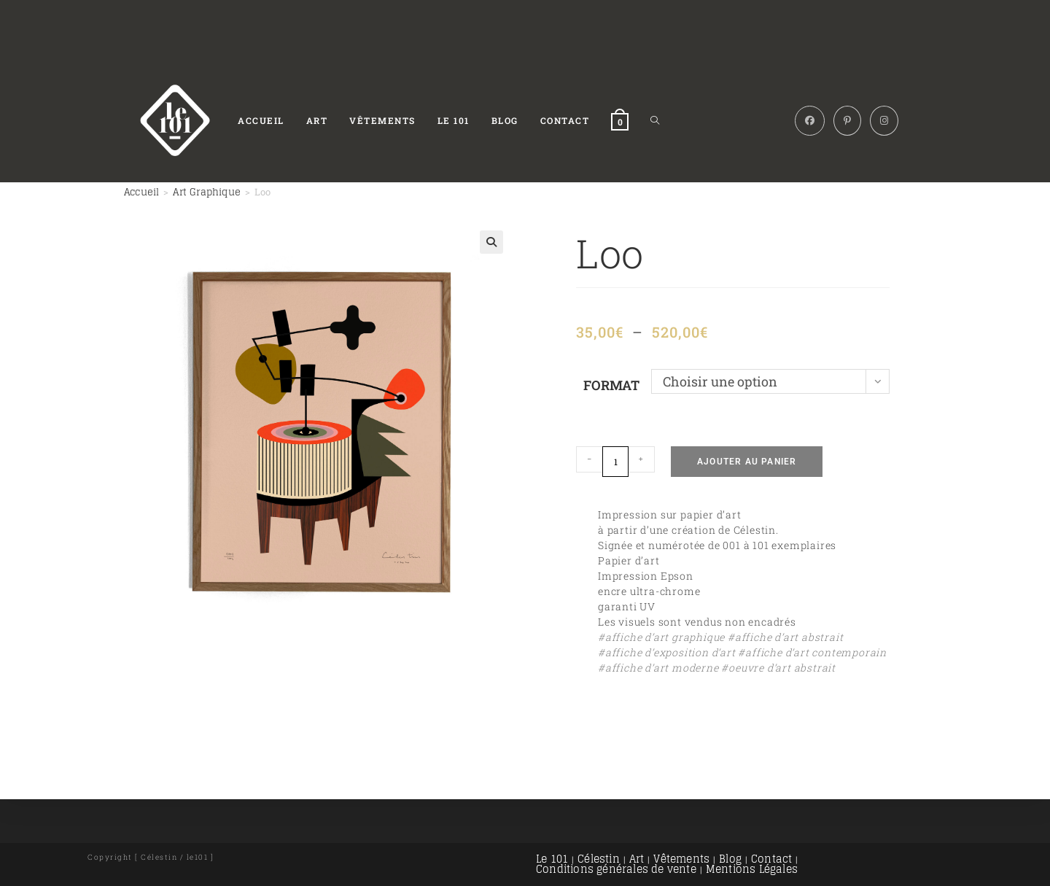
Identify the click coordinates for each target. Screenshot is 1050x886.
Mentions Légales (752, 869)
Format (611, 385)
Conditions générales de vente (616, 869)
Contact (771, 859)
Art (637, 859)
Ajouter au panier (746, 461)
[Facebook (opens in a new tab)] (810, 121)
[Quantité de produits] (615, 461)
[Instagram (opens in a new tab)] (884, 121)
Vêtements (681, 859)
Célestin (599, 859)
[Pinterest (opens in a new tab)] (847, 121)
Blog (730, 859)
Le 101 (552, 859)
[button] (491, 242)
